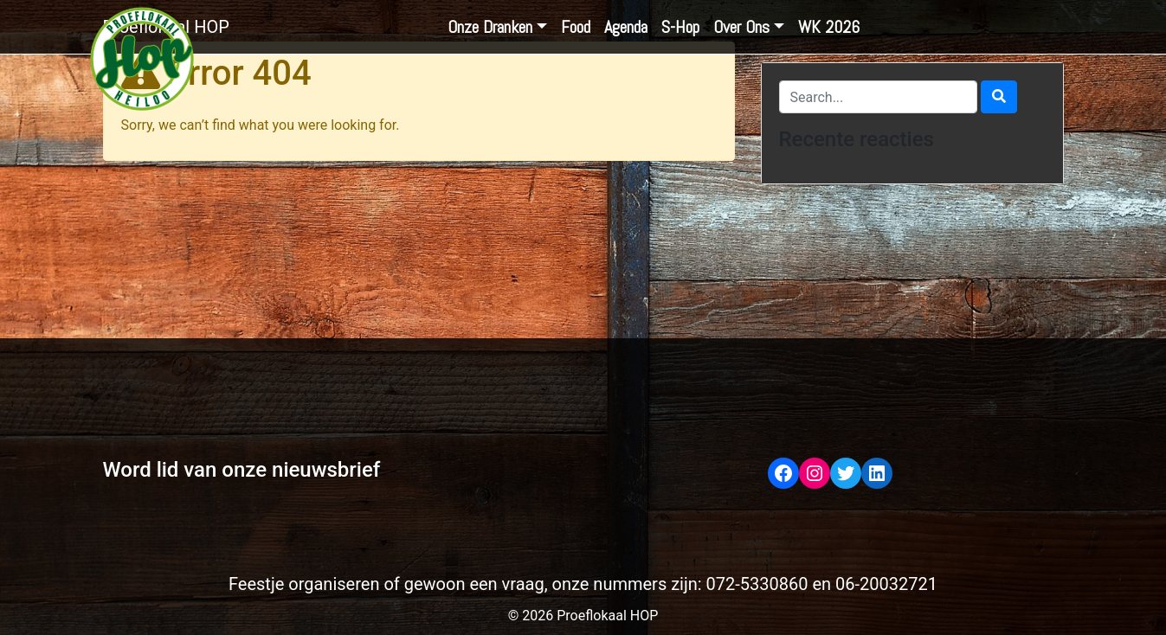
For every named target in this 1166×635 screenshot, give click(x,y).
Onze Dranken (490, 27)
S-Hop (680, 27)
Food (575, 27)
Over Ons (741, 27)
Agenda (625, 27)
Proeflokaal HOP (166, 26)
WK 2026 (829, 27)
